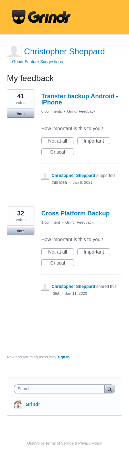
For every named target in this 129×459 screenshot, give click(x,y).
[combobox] (60, 389)
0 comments (51, 111)
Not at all (61, 141)
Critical (62, 152)
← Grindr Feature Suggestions (35, 61)
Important (97, 141)
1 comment (50, 222)
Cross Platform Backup (75, 213)
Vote (20, 114)
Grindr (32, 404)
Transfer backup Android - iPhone (79, 99)
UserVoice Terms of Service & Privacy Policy (64, 443)
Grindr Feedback (81, 111)
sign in (63, 357)
